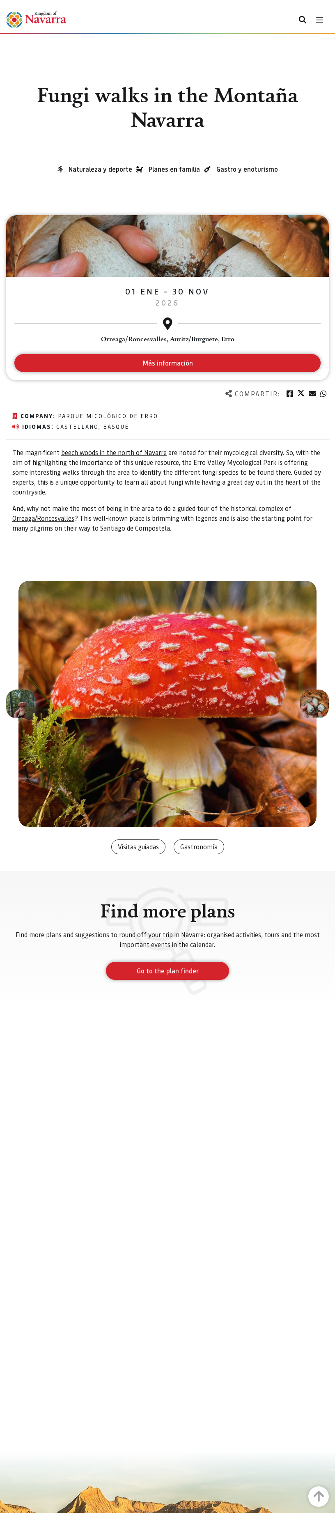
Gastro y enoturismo (247, 169)
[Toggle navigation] (319, 20)
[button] (20, 704)
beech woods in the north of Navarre (114, 452)
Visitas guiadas (138, 846)
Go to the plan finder (168, 970)
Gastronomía (199, 846)
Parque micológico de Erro (108, 415)
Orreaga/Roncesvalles (43, 518)
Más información (167, 363)
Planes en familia (174, 169)
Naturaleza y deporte (100, 169)
